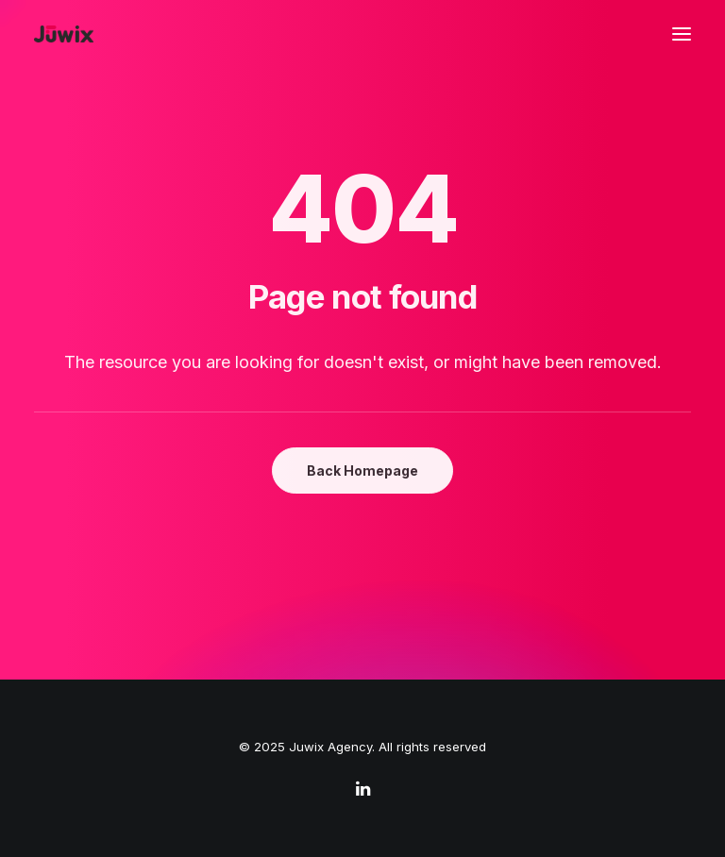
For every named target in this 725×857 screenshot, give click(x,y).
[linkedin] (363, 790)
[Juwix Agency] (63, 33)
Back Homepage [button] (362, 470)
